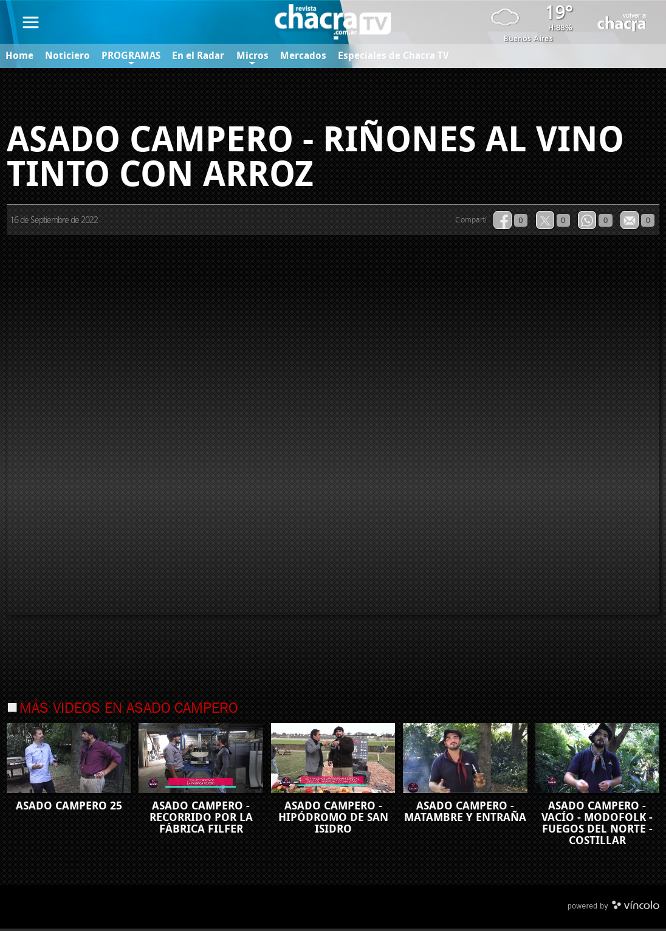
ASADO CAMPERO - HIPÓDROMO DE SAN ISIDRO (333, 819)
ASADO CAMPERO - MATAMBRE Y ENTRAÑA (465, 813)
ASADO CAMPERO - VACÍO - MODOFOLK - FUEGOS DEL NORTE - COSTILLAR (597, 825)
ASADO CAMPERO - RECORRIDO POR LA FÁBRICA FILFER (201, 819)
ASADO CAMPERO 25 (69, 807)
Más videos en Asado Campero (128, 711)
